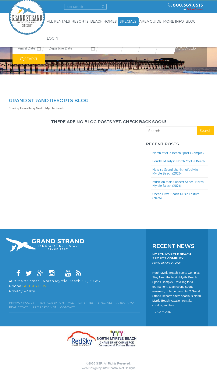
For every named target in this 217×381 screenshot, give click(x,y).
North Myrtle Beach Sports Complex (178, 153)
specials (105, 302)
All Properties (81, 302)
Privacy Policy (22, 291)
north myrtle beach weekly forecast (160, 6)
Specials (128, 21)
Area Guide (150, 21)
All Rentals (58, 21)
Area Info (125, 302)
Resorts (80, 21)
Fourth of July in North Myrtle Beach (178, 161)
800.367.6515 (188, 5)
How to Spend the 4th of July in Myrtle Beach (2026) (175, 171)
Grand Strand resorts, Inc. (45, 245)
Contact (67, 307)
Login (52, 38)
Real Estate (18, 307)
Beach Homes (103, 21)
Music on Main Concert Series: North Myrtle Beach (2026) (178, 184)
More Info (173, 21)
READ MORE (162, 311)
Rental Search (51, 302)
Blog (191, 21)
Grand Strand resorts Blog (49, 100)
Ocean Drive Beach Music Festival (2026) (176, 196)
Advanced (186, 48)
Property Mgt (44, 307)
